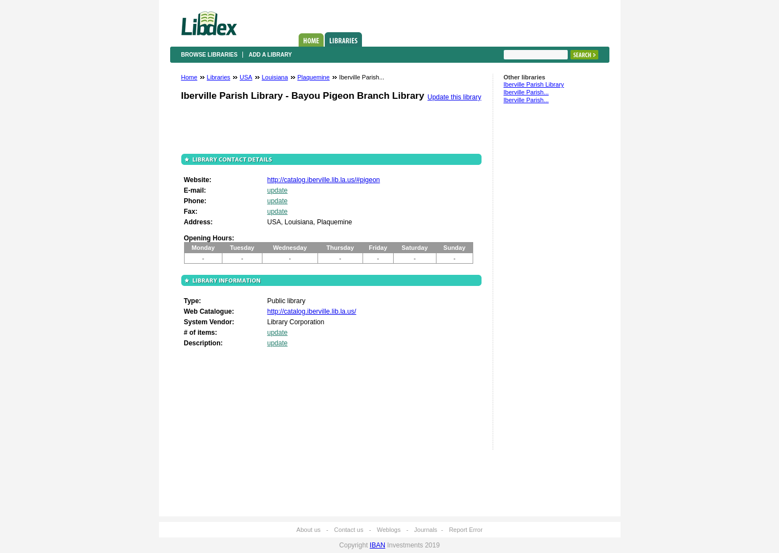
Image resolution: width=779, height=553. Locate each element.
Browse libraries (209, 55)
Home (311, 40)
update (277, 190)
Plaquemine (313, 77)
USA (246, 77)
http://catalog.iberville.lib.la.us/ (311, 311)
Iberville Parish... (526, 92)
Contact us (349, 529)
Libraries (343, 39)
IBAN (377, 545)
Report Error (466, 529)
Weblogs (389, 529)
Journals (426, 529)
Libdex (209, 23)
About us (308, 529)
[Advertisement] (537, 281)
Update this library (455, 97)
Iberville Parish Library (534, 84)
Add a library (270, 55)
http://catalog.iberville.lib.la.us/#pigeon (323, 180)
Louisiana (275, 77)
